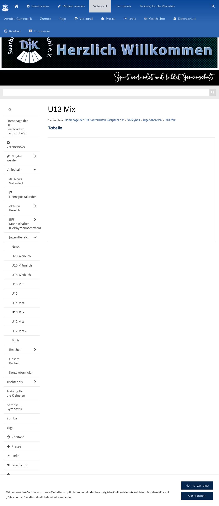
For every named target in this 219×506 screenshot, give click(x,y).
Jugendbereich (152, 120)
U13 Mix (170, 120)
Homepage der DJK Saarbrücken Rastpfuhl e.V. (94, 120)
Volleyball (133, 120)
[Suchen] (106, 92)
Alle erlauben (197, 496)
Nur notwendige (197, 485)
